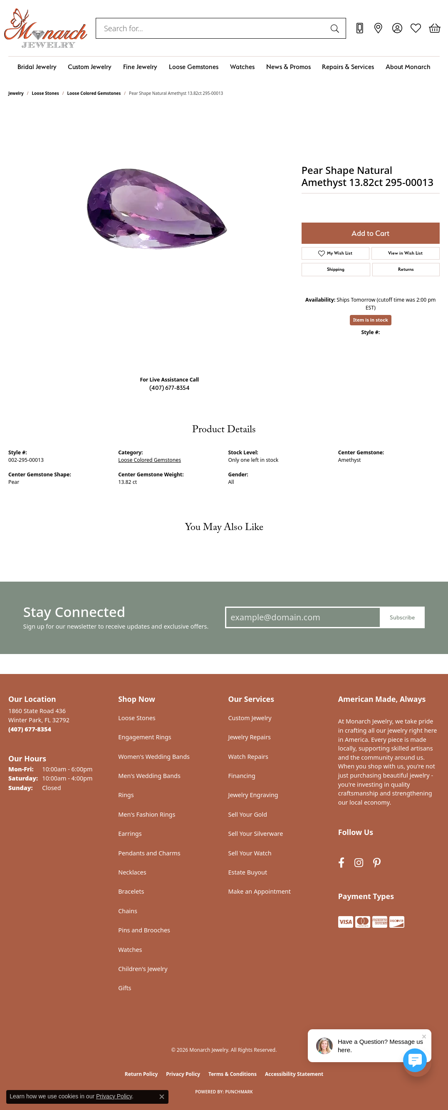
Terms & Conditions (232, 1074)
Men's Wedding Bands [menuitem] (149, 776)
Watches (242, 67)
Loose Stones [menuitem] (136, 718)
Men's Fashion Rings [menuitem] (146, 814)
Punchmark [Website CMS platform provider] (239, 1092)
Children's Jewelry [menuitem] (142, 969)
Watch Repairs (248, 757)
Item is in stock (370, 320)
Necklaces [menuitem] (132, 872)
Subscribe (402, 617)
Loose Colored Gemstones (94, 93)
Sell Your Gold (247, 814)
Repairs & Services (348, 67)
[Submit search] (336, 28)
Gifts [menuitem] (124, 988)
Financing (241, 776)
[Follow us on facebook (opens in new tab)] (341, 862)
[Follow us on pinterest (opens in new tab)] (377, 862)
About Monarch (408, 67)
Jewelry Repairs (249, 737)
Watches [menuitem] (130, 950)
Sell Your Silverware (255, 833)
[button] (397, 28)
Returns (406, 269)
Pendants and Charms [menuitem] (149, 853)
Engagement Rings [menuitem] (144, 737)
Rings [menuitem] (126, 795)
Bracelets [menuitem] (131, 891)
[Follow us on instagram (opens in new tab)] (358, 862)
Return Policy (141, 1074)
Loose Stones (45, 93)
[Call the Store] (29, 729)
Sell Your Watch (250, 853)
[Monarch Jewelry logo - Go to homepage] (45, 28)
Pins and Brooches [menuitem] (144, 930)
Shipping (335, 269)
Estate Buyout (247, 872)
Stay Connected (74, 611)
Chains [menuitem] (127, 911)
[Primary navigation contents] (224, 66)
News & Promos (288, 67)
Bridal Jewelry (37, 67)
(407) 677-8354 (169, 387)
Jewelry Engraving (253, 795)
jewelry (16, 93)
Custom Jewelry (89, 67)
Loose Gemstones (193, 67)
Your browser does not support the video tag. (150, 234)
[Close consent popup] (161, 1096)
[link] (359, 28)
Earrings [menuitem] (129, 833)
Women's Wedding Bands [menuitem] (154, 757)
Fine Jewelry (140, 67)
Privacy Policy (183, 1074)
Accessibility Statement (294, 1074)
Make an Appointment (259, 891)
